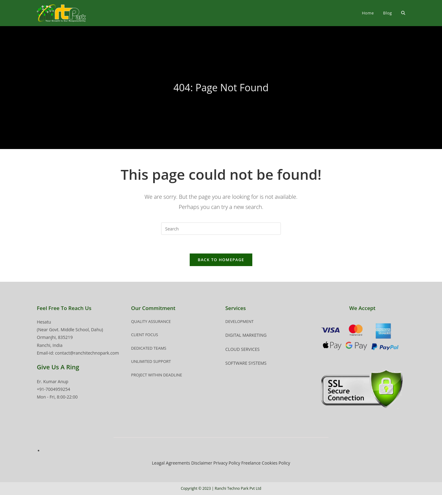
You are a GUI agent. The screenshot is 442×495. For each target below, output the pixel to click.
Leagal (158, 463)
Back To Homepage (221, 259)
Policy (234, 463)
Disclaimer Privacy (210, 463)
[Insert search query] (221, 228)
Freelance (251, 463)
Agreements (178, 463)
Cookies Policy (276, 463)
